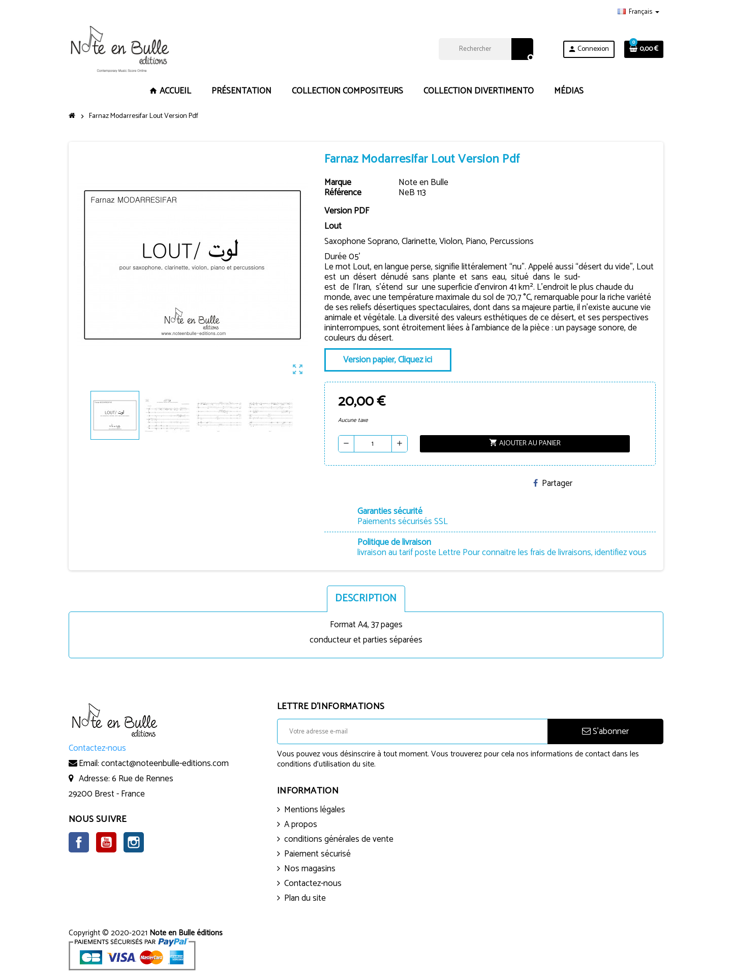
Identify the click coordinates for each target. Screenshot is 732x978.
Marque (337, 182)
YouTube (106, 842)
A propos (300, 824)
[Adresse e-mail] (412, 731)
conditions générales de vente (338, 839)
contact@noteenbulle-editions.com (165, 763)
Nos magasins (310, 869)
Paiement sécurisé (317, 854)
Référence (342, 193)
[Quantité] (373, 444)
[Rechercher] (486, 49)
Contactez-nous (313, 883)
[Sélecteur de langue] (638, 12)
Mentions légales (314, 810)
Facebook (79, 842)
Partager (552, 483)
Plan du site (305, 898)
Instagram (134, 842)
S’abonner (605, 731)
